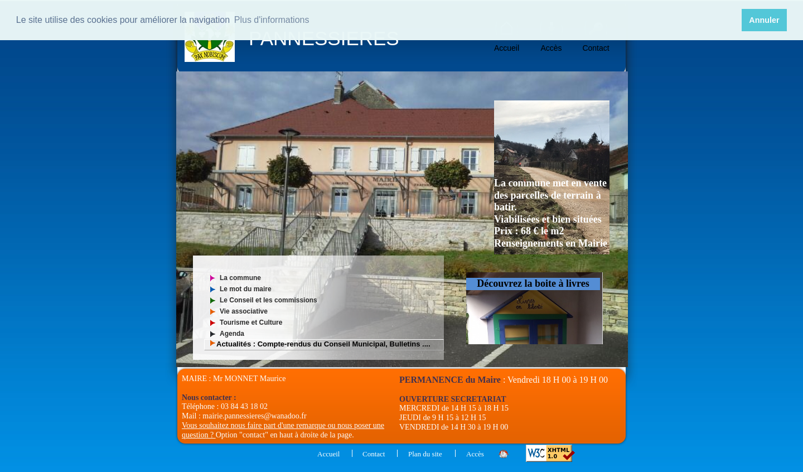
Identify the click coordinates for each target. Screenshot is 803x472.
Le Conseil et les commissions (268, 300)
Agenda (232, 334)
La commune (240, 278)
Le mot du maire (246, 289)
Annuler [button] (764, 20)
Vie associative (244, 311)
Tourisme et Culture (251, 322)
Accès (551, 48)
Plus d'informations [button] (271, 20)
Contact (595, 48)
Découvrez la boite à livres (533, 283)
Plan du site (425, 454)
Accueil (506, 48)
